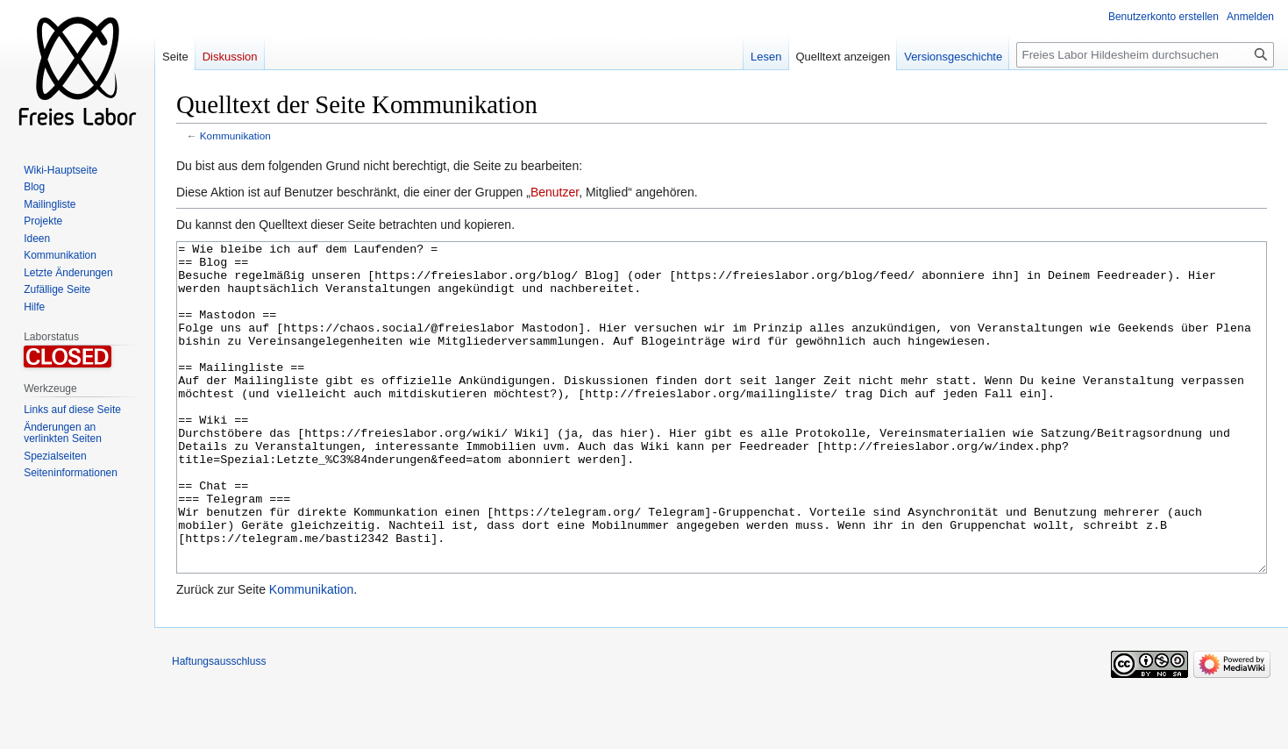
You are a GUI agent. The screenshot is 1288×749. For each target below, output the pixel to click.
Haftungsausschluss (219, 727)
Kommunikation (235, 135)
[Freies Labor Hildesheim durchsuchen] (1145, 55)
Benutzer (554, 192)
